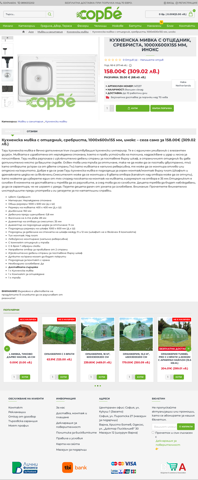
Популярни (11, 305)
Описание (12, 131)
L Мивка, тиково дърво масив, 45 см (21, 351)
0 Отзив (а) (130, 59)
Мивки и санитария (50, 31)
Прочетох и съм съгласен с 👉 (173, 436)
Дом (31, 31)
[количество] (109, 108)
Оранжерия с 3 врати (59, 349)
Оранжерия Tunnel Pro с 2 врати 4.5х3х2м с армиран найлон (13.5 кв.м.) (174, 354)
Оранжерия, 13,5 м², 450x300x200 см (136, 351)
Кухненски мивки (78, 31)
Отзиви (32, 131)
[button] (7, 107)
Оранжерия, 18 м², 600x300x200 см (97, 351)
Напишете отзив (151, 59)
